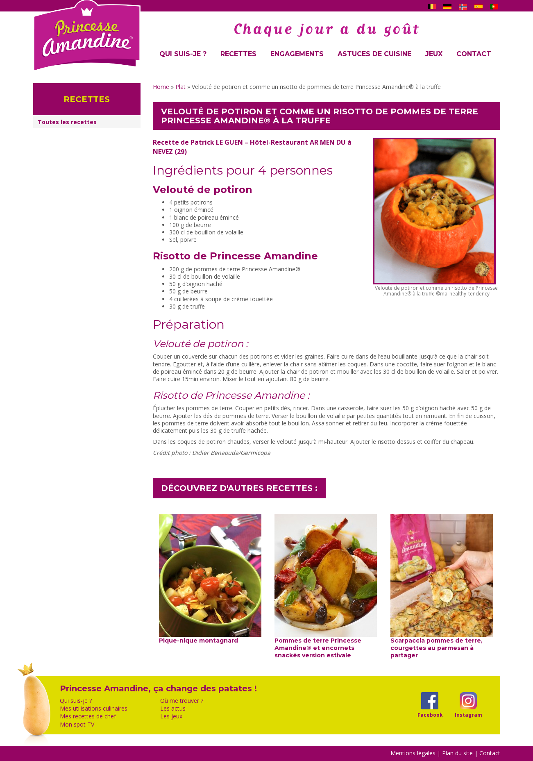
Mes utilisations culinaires (93, 708)
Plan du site (457, 753)
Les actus (173, 708)
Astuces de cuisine (374, 54)
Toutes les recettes (67, 122)
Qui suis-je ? (182, 54)
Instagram (468, 714)
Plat (180, 87)
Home (161, 87)
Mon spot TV (77, 724)
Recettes (238, 54)
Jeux (433, 54)
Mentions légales (412, 753)
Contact (473, 54)
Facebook (429, 714)
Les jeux (171, 716)
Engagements (297, 54)
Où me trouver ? (181, 700)
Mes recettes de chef (88, 716)
